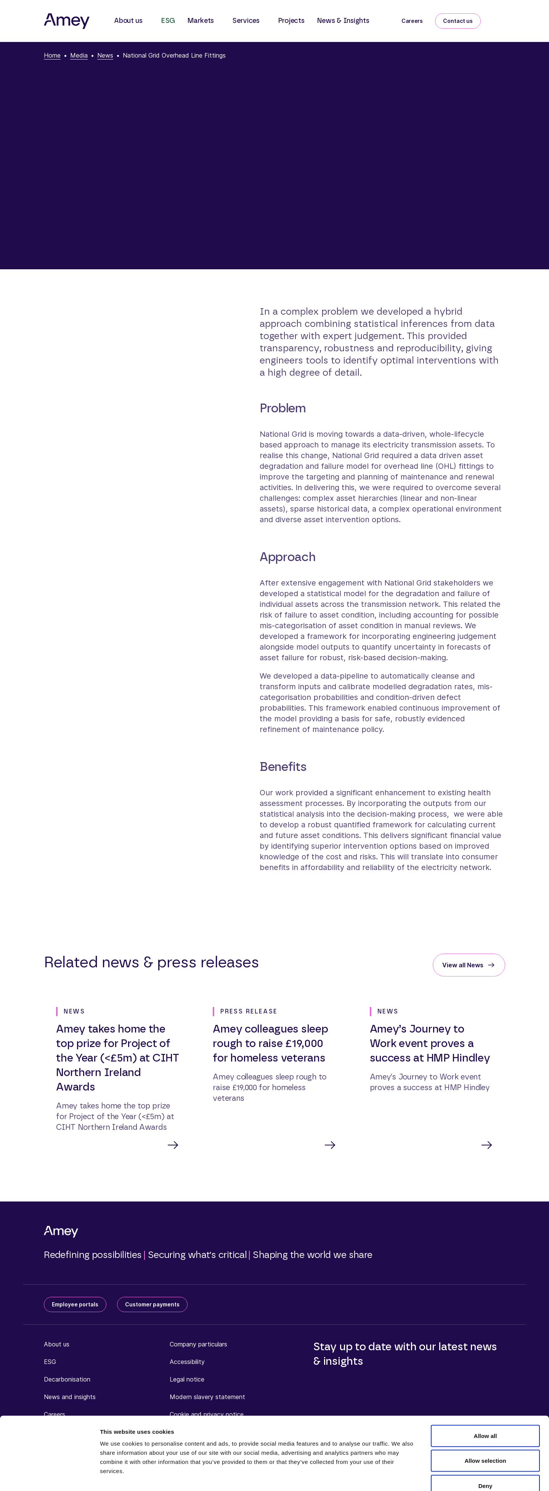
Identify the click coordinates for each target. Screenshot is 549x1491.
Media (79, 55)
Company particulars (198, 1345)
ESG (168, 21)
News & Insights (343, 21)
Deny (485, 1441)
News (105, 55)
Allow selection (485, 1416)
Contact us (458, 21)
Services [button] (246, 21)
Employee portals (75, 1305)
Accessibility (187, 1362)
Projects (291, 21)
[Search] (499, 19)
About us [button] (128, 21)
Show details (400, 1476)
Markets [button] (200, 21)
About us (56, 1345)
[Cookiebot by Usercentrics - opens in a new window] (49, 1476)
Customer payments (152, 1305)
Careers (412, 21)
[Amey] (67, 21)
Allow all (485, 1391)
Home (52, 55)
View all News (462, 965)
